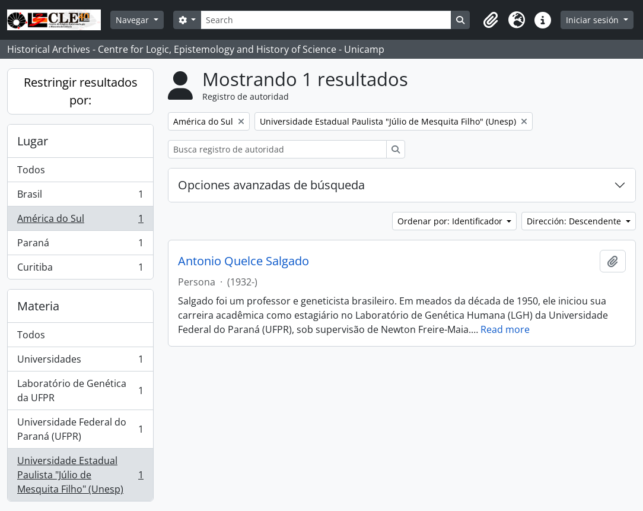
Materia (38, 306)
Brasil (80, 197)
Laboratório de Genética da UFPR (80, 390)
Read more (505, 329)
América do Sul (80, 221)
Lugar (32, 141)
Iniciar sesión (593, 20)
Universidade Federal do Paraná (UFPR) (80, 429)
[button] (491, 20)
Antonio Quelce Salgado (243, 261)
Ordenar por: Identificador (451, 221)
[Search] (325, 20)
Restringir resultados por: (81, 91)
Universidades (80, 362)
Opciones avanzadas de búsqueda (271, 185)
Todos (31, 169)
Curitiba (80, 269)
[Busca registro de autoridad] (277, 149)
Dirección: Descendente (575, 221)
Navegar (133, 20)
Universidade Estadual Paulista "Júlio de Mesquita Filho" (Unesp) (80, 475)
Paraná (80, 245)
